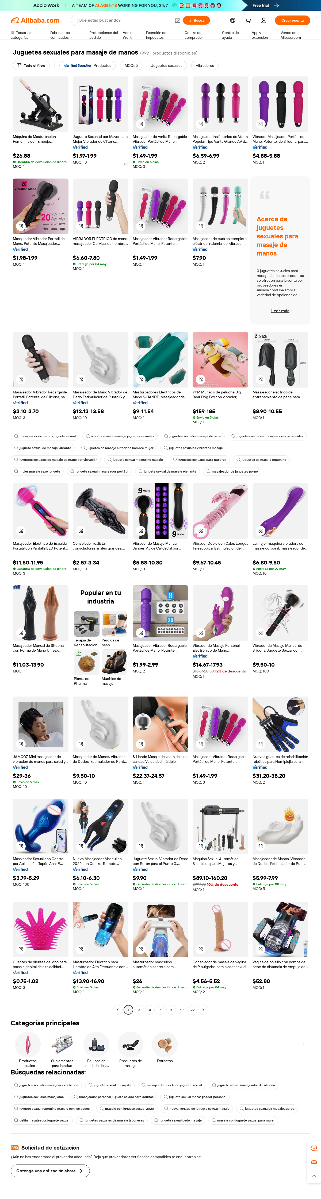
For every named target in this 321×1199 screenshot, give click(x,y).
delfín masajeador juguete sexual (41, 1120)
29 (192, 1010)
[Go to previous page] (118, 1010)
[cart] (249, 21)
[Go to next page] (203, 1010)
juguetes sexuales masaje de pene (192, 436)
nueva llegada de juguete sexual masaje (197, 1109)
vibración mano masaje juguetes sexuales (120, 436)
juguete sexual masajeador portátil (99, 471)
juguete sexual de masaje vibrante (42, 448)
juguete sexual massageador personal (195, 1097)
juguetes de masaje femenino (261, 460)
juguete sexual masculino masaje (135, 460)
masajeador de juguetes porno (232, 471)
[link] (314, 1148)
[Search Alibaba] (123, 20)
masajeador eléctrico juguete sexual (172, 1085)
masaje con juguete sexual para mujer (243, 1120)
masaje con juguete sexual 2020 (127, 1109)
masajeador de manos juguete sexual (45, 436)
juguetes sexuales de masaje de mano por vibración (55, 460)
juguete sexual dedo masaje (178, 1120)
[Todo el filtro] (31, 65)
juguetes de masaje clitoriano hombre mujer (117, 448)
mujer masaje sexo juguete (37, 471)
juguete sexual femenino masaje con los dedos (52, 1109)
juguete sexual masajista (110, 1085)
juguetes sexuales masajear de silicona (46, 1085)
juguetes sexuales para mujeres (199, 460)
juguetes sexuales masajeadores (267, 1109)
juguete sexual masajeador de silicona (243, 1085)
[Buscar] (196, 20)
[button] (177, 20)
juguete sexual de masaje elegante (167, 471)
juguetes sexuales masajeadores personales (267, 436)
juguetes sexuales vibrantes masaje (193, 448)
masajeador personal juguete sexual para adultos (114, 1097)
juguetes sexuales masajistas (39, 1097)
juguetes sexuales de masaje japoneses (111, 1120)
